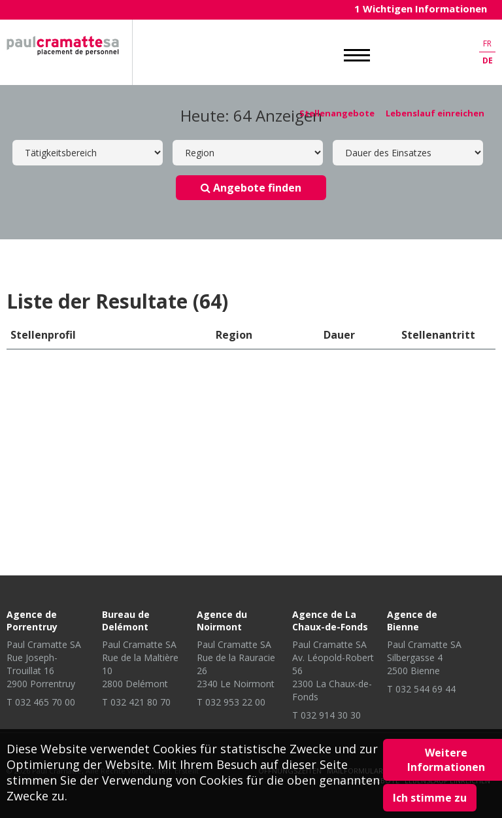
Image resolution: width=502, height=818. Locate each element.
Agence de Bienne (412, 620)
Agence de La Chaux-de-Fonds (330, 620)
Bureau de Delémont (126, 620)
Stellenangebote (337, 113)
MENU (357, 55)
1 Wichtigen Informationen (420, 8)
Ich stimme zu (430, 798)
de (487, 60)
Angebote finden (251, 187)
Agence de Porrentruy (32, 620)
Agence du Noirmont (222, 620)
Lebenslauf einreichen (435, 113)
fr (487, 43)
